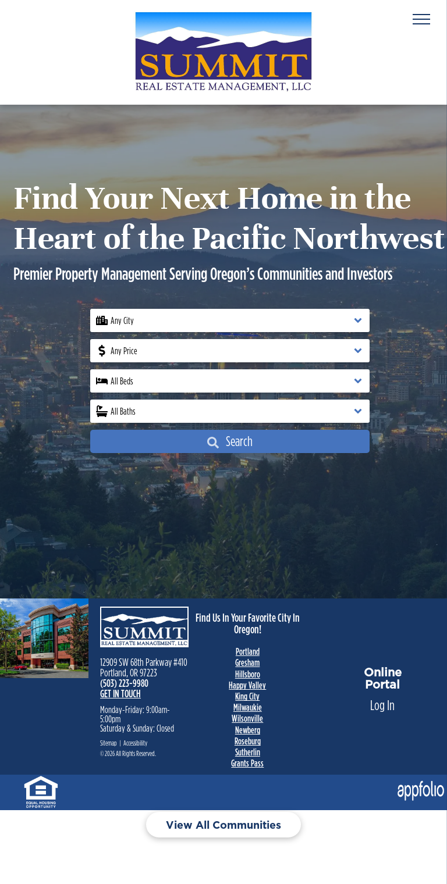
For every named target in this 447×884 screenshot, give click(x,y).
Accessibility (135, 743)
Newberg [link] (247, 730)
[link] (41, 785)
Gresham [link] (247, 662)
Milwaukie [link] (247, 707)
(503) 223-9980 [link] (124, 683)
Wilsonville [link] (247, 718)
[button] (230, 320)
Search (230, 441)
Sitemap (108, 743)
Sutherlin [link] (247, 752)
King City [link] (247, 696)
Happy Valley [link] (247, 685)
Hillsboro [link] (247, 674)
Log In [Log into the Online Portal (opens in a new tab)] (382, 705)
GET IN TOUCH (120, 693)
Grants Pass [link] (247, 763)
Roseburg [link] (248, 741)
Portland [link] (248, 651)
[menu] (421, 19)
